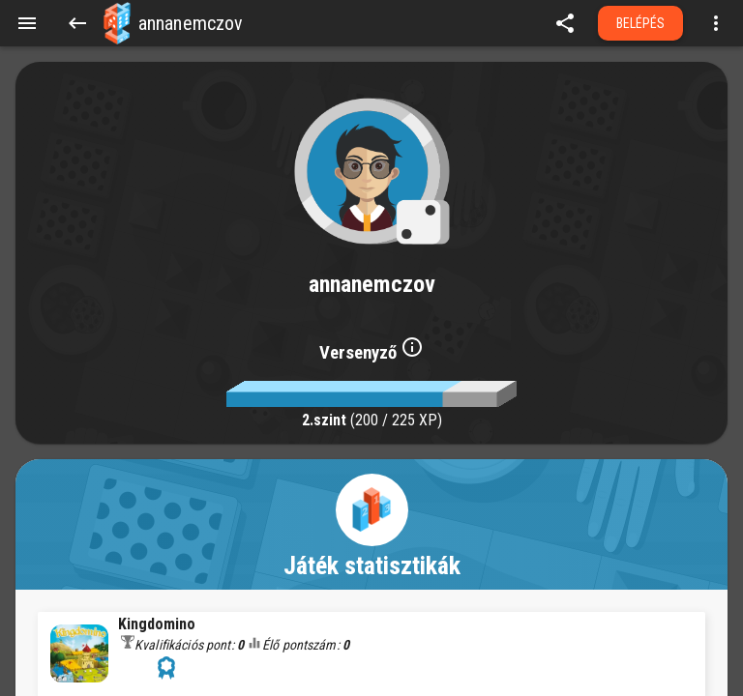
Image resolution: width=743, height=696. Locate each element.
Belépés (641, 23)
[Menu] (27, 23)
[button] (117, 23)
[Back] (77, 23)
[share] (565, 23)
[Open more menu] (716, 23)
